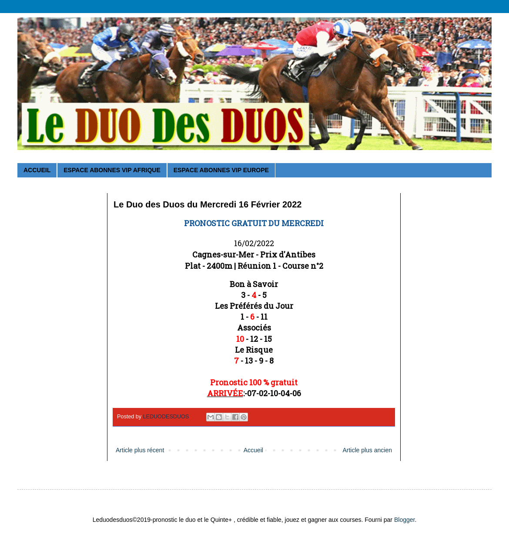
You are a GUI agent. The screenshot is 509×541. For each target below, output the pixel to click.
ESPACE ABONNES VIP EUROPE (221, 170)
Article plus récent (140, 450)
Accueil (253, 450)
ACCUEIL (36, 170)
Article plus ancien (367, 450)
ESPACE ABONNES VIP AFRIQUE (112, 170)
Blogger (404, 519)
